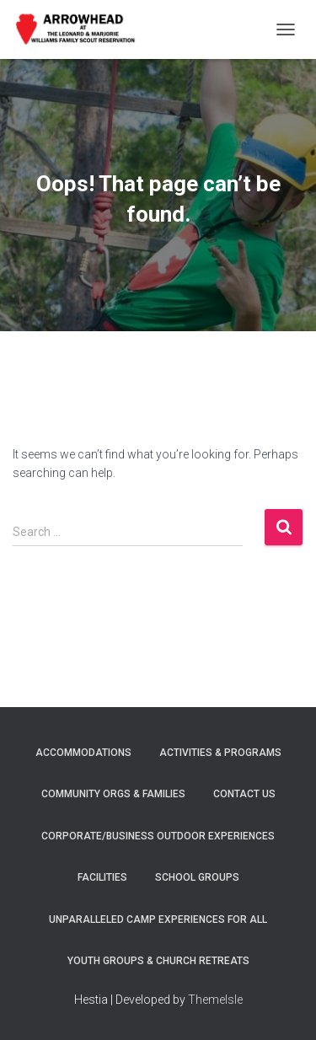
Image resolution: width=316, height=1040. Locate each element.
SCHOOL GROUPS (197, 877)
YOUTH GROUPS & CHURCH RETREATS (158, 961)
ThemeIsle (215, 999)
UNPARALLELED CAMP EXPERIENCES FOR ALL (158, 919)
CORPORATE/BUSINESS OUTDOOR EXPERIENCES (158, 836)
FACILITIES (102, 877)
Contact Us (244, 794)
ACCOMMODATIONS (83, 753)
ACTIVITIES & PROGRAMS (220, 753)
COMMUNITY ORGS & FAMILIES (113, 794)
